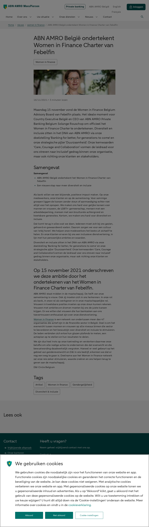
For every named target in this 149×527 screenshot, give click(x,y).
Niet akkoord (59, 515)
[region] (74, 490)
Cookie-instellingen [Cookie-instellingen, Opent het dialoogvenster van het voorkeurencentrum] (89, 515)
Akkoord (29, 515)
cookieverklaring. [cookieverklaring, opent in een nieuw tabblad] (80, 505)
